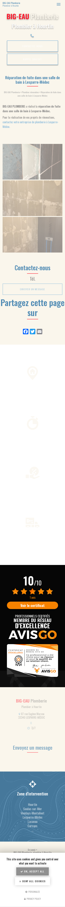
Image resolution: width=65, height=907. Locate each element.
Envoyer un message (32, 289)
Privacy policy (32, 898)
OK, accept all (32, 871)
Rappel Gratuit (32, 59)
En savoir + (32, 849)
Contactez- (32, 46)
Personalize (32, 891)
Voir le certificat (32, 605)
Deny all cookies (32, 881)
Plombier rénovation (30, 92)
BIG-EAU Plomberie (22, 4)
